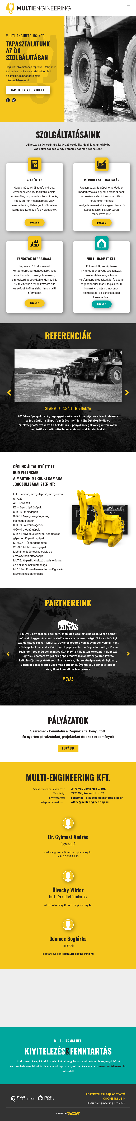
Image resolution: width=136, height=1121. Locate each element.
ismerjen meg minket (28, 90)
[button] (9, 392)
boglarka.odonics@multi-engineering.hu (68, 953)
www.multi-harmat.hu (112, 1066)
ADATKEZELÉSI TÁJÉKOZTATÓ (105, 1094)
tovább (34, 222)
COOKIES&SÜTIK (114, 1098)
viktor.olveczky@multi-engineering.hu (68, 905)
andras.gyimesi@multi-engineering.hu (68, 851)
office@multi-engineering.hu (90, 802)
